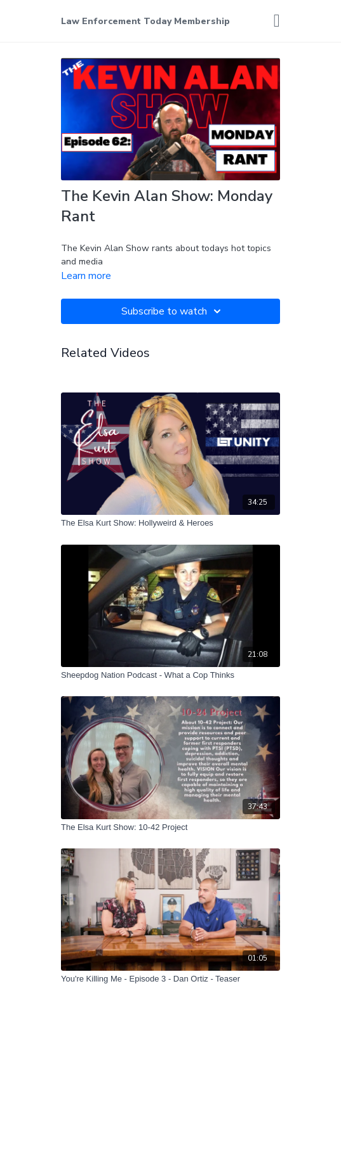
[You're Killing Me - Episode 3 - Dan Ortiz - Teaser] (170, 979)
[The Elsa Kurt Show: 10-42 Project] (170, 827)
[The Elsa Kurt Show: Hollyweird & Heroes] (170, 523)
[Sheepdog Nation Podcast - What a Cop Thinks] (170, 675)
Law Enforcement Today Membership (145, 21)
